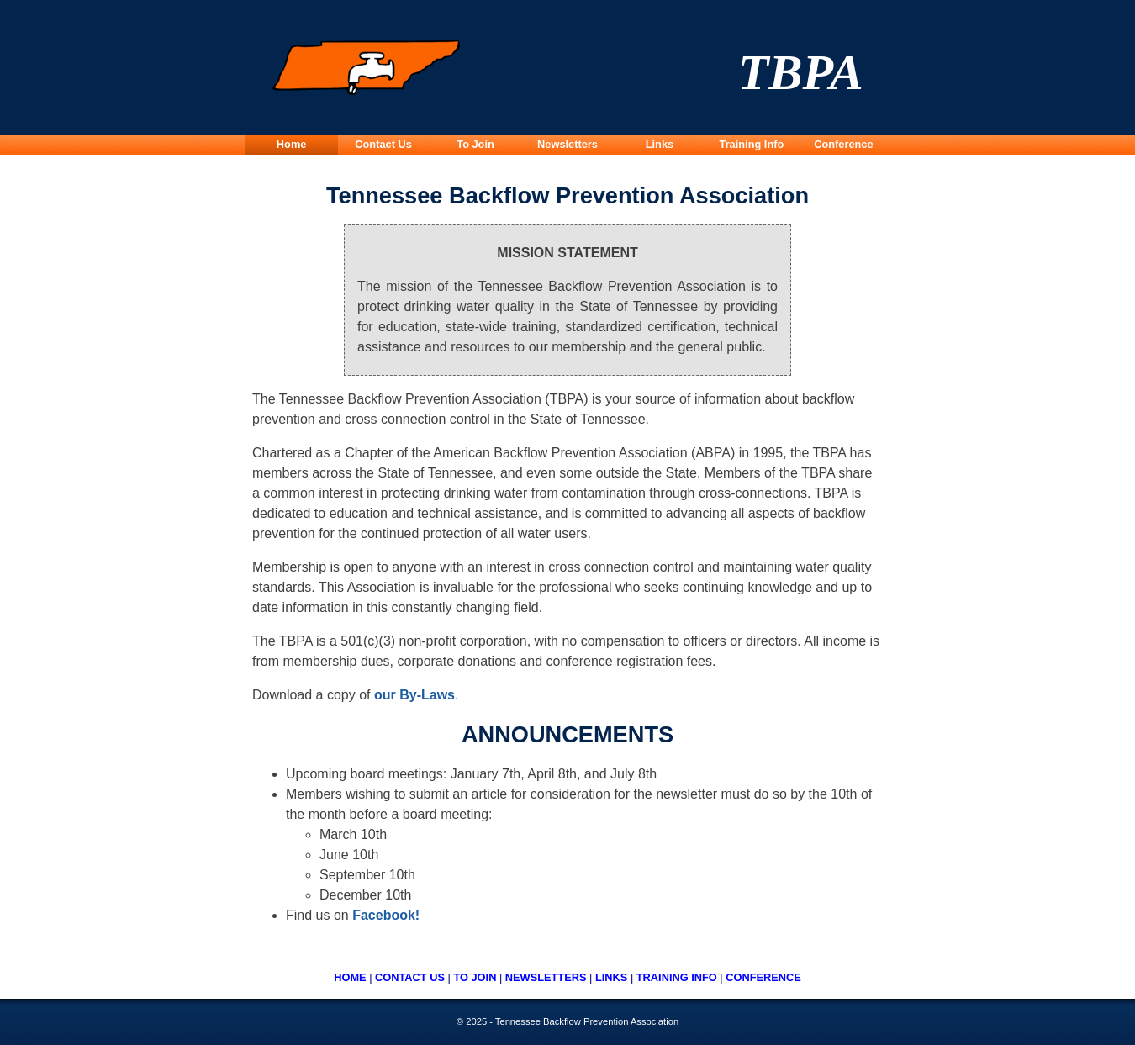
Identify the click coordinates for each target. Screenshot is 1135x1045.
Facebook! (386, 915)
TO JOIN (474, 977)
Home (292, 144)
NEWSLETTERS (546, 977)
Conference (843, 144)
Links (659, 144)
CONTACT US (410, 977)
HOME (350, 977)
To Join (475, 144)
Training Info (752, 144)
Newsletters (567, 144)
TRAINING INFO (676, 977)
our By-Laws (414, 695)
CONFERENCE (763, 977)
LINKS (611, 977)
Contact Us (383, 144)
